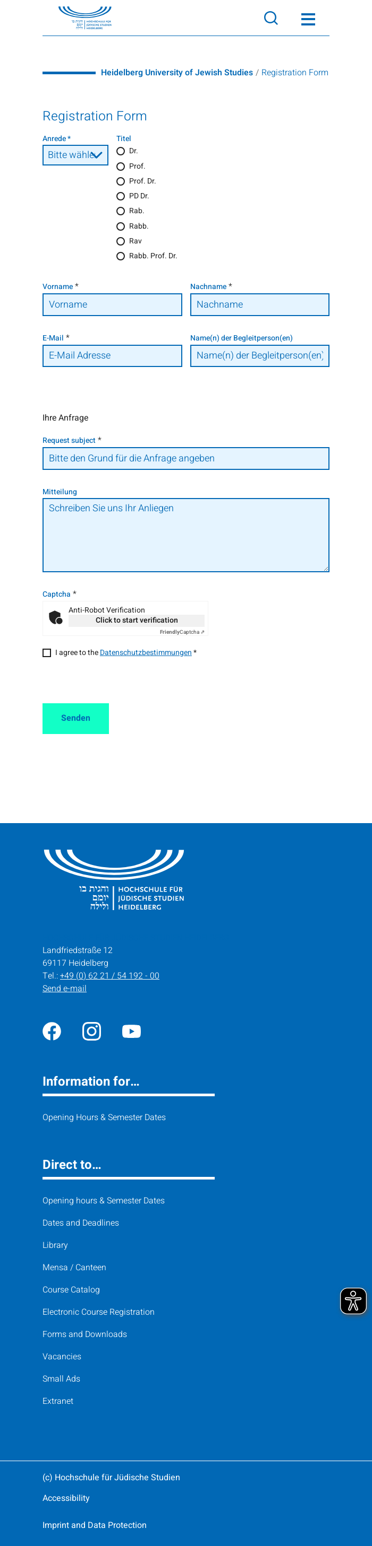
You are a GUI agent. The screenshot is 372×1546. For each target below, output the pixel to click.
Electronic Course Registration (99, 1312)
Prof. (137, 166)
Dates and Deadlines (81, 1223)
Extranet (58, 1401)
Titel (123, 138)
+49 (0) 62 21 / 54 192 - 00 (109, 975)
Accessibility (66, 1498)
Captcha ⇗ (182, 632)
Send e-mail (65, 988)
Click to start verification (137, 620)
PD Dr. (139, 196)
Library (55, 1245)
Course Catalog (71, 1289)
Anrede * (57, 138)
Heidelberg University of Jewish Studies (177, 72)
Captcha (57, 594)
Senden (75, 718)
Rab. (137, 210)
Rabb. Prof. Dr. (153, 255)
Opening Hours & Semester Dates (104, 1117)
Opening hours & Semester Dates (104, 1200)
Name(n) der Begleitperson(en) (241, 338)
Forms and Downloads (85, 1334)
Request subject (69, 440)
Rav (135, 241)
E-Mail (53, 338)
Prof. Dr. (142, 181)
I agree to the (126, 652)
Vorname (58, 286)
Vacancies (62, 1356)
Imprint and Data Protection (95, 1525)
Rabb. (139, 226)
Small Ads (61, 1379)
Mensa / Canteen (74, 1267)
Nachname (208, 286)
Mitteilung (60, 491)
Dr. (133, 150)
